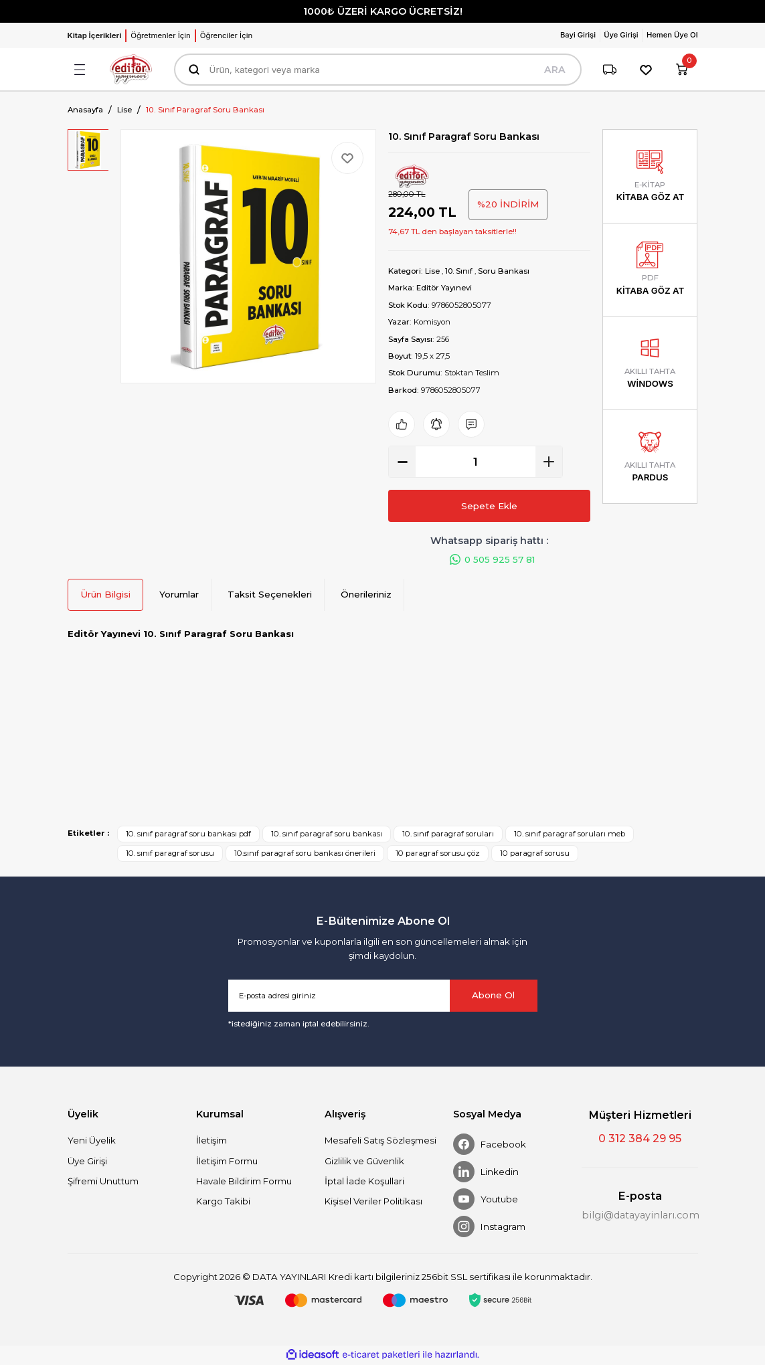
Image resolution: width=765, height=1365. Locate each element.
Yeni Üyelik (92, 1140)
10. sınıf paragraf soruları (448, 834)
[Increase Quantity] (548, 461)
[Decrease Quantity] (402, 461)
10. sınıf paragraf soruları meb (569, 834)
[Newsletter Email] (382, 996)
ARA (555, 70)
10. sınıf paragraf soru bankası (326, 834)
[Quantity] (475, 461)
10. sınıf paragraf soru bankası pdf (188, 834)
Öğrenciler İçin (226, 35)
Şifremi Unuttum (103, 1181)
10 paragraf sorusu (535, 853)
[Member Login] (577, 35)
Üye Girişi (87, 1161)
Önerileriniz (366, 594)
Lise (432, 271)
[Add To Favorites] (347, 158)
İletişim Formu (227, 1161)
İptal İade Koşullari (364, 1181)
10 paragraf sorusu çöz (438, 853)
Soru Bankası (505, 271)
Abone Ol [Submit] (493, 995)
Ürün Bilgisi (105, 594)
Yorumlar (179, 594)
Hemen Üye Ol (672, 34)
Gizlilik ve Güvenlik (364, 1161)
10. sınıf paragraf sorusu (170, 853)
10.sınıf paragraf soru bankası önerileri (304, 853)
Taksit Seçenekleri (270, 594)
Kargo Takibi (223, 1201)
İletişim (211, 1140)
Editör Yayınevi (444, 287)
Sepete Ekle (489, 505)
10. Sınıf (459, 271)
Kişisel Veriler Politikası (373, 1201)
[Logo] (131, 69)
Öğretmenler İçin (160, 35)
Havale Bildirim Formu (244, 1181)
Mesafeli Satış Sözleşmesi (380, 1140)
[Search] (377, 70)
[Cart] (682, 70)
